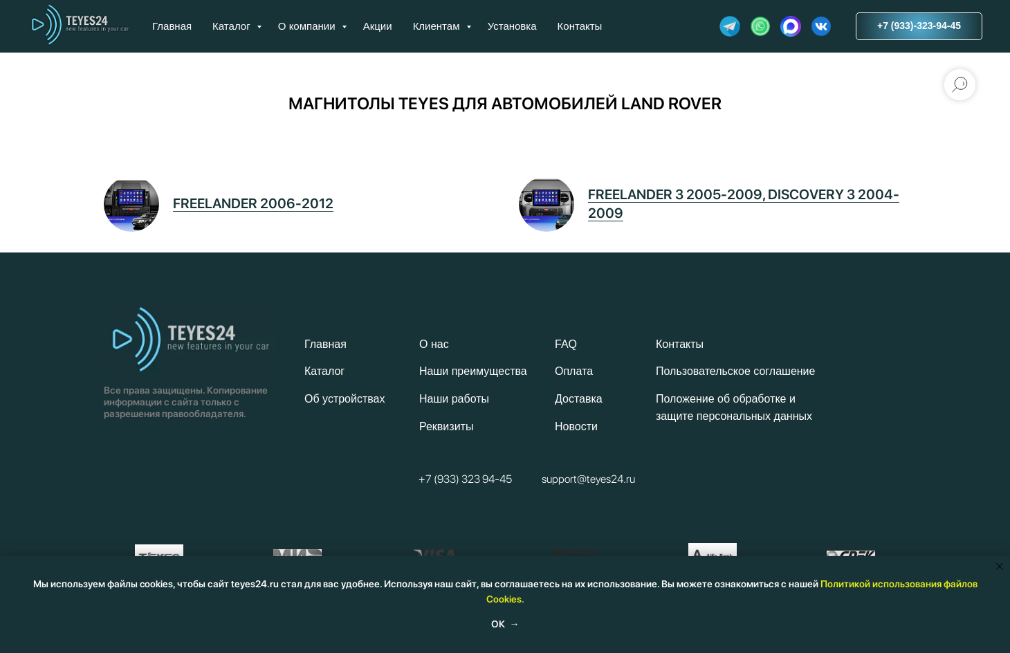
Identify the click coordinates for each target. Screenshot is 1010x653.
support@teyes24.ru (588, 479)
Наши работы (454, 399)
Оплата (574, 371)
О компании (308, 26)
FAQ (566, 344)
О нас (434, 344)
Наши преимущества (473, 371)
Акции (377, 26)
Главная (172, 26)
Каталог (232, 26)
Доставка (579, 399)
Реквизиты (446, 426)
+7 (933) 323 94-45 (465, 479)
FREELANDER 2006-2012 (253, 203)
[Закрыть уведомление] (1000, 566)
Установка (512, 26)
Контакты (580, 26)
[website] (729, 26)
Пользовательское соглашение (735, 371)
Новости (576, 426)
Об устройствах (344, 399)
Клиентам (438, 26)
